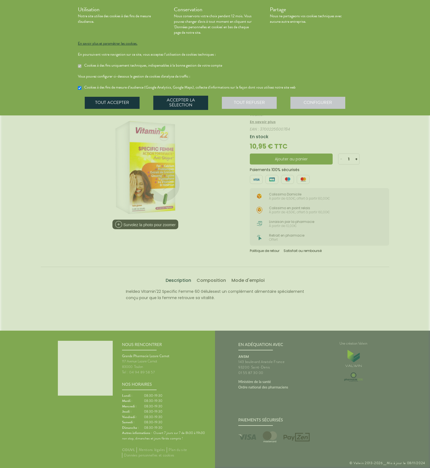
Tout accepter (112, 102)
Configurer (318, 102)
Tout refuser (249, 102)
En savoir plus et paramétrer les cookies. (107, 43)
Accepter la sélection (181, 102)
